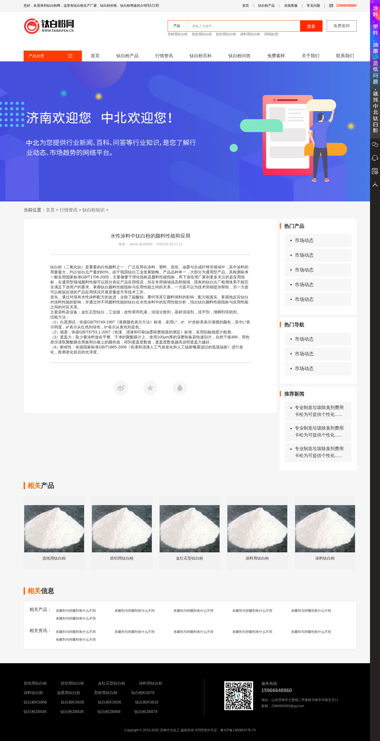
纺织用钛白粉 (226, 34)
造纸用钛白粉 (202, 34)
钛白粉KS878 (143, 692)
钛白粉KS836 (109, 702)
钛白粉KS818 (146, 702)
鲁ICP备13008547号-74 (238, 730)
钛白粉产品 (266, 6)
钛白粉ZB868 (108, 711)
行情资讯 (164, 55)
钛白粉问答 (239, 55)
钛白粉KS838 (72, 702)
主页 (50, 210)
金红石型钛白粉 (111, 683)
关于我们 (310, 55)
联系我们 (345, 55)
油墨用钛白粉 (68, 692)
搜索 (311, 26)
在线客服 (291, 6)
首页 (245, 6)
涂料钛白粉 (33, 692)
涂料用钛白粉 (250, 34)
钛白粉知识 (93, 210)
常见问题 (313, 6)
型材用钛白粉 (178, 34)
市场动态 (302, 240)
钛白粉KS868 (35, 702)
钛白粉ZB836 (35, 711)
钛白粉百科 (201, 55)
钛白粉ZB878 (145, 711)
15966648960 (343, 6)
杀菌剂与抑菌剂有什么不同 (76, 611)
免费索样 (341, 25)
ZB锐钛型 (271, 34)
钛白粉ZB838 (72, 711)
